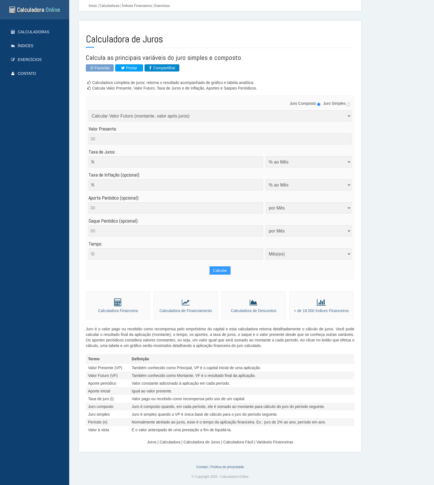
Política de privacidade (227, 467)
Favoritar (100, 68)
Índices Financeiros (137, 5)
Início (93, 5)
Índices (22, 46)
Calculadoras (30, 32)
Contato (23, 73)
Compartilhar (161, 68)
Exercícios (26, 59)
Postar (129, 68)
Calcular (220, 270)
